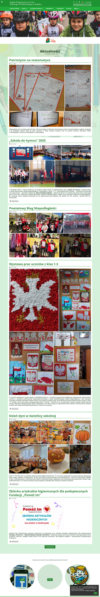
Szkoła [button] (25, 8)
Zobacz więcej (50, 546)
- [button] (76, 2)
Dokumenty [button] (50, 8)
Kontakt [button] (68, 8)
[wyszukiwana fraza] (82, 4)
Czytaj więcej (14, 201)
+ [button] (74, 2)
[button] (82, 2)
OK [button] (95, 593)
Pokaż (22, 579)
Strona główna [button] (14, 8)
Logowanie (88, 2)
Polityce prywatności (90, 590)
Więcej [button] (77, 8)
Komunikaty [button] (60, 8)
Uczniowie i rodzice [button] (36, 8)
